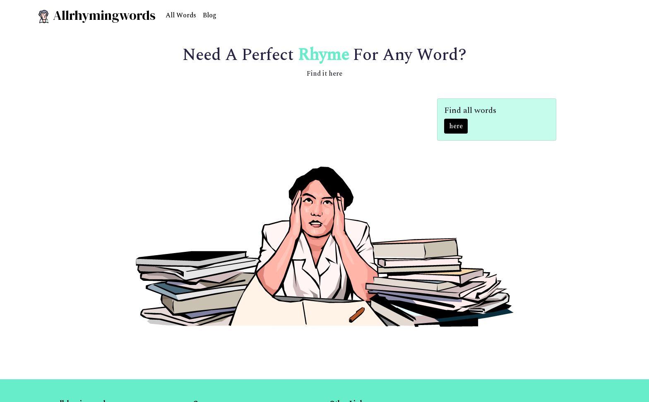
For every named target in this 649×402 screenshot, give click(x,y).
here (456, 126)
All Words (181, 15)
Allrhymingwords (96, 15)
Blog (209, 15)
